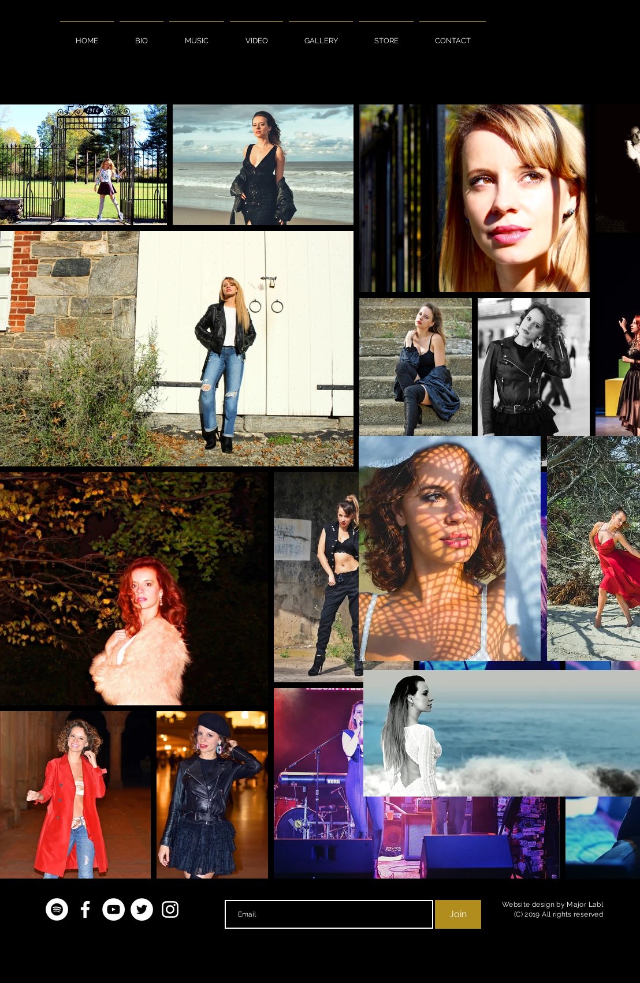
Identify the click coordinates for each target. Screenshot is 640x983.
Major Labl (585, 904)
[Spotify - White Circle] (57, 909)
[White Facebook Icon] (85, 909)
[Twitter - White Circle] (142, 909)
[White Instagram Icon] (170, 909)
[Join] (458, 914)
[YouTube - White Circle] (113, 909)
